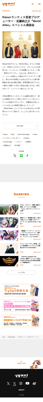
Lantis (6, 139)
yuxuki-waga (18, 143)
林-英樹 (30, 147)
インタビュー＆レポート (21, 139)
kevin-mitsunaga (25, 136)
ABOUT (21, 394)
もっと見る (21, 276)
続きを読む (20, 127)
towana (6, 143)
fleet (13, 136)
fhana (6, 136)
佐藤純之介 (19, 147)
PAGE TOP (21, 368)
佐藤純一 (7, 147)
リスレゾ (30, 143)
